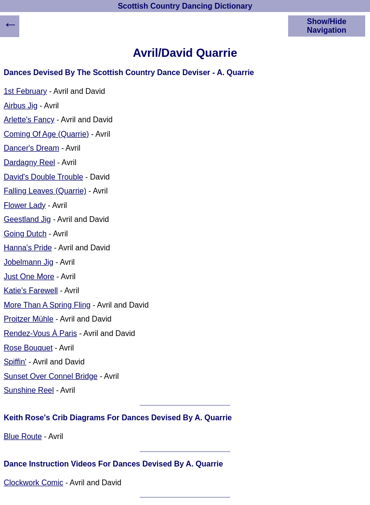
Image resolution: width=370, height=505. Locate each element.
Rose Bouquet (28, 348)
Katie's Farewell (31, 290)
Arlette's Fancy (29, 120)
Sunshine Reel (29, 390)
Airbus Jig (21, 106)
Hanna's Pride (28, 248)
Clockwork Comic (34, 483)
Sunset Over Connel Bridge (51, 376)
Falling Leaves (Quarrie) (45, 191)
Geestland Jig (27, 219)
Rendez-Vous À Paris (40, 333)
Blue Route (23, 436)
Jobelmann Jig (28, 262)
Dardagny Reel (29, 162)
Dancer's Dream (31, 148)
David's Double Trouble (43, 177)
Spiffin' (15, 362)
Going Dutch (25, 234)
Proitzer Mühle (28, 319)
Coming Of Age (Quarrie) (46, 134)
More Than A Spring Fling (47, 305)
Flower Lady (25, 205)
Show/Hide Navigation (326, 25)
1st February (25, 91)
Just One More (29, 276)
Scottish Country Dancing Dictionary (185, 6)
